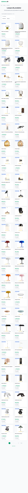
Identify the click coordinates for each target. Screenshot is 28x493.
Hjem (1, 5)
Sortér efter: (4, 18)
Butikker (4, 5)
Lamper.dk (8, 5)
